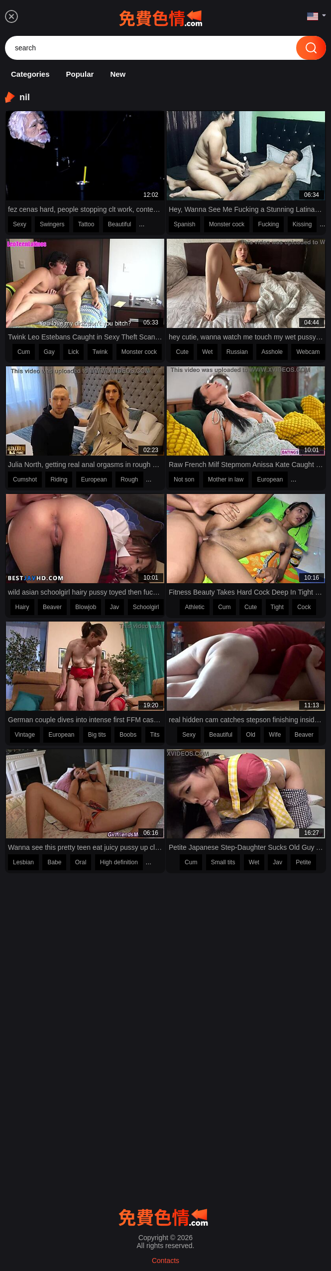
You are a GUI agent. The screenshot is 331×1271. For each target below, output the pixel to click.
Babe (54, 862)
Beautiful (119, 224)
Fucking (268, 224)
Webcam (308, 351)
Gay (49, 351)
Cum (23, 351)
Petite (303, 862)
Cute (182, 351)
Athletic (194, 607)
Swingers (52, 224)
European (94, 479)
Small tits (223, 862)
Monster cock (226, 224)
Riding (58, 479)
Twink (100, 351)
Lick (73, 351)
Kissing (302, 224)
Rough (129, 479)
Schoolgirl (146, 607)
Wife (275, 734)
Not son (184, 479)
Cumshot (25, 479)
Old (250, 734)
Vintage (25, 734)
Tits (155, 734)
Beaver (52, 607)
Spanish (184, 224)
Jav (114, 607)
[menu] (11, 16)
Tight (277, 607)
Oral (81, 862)
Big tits (97, 734)
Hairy (22, 607)
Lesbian (23, 862)
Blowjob (85, 607)
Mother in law (225, 479)
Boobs (127, 734)
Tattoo (86, 224)
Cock (304, 607)
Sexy (19, 224)
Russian (237, 351)
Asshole (272, 351)
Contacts (165, 1261)
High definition (119, 862)
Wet (207, 351)
